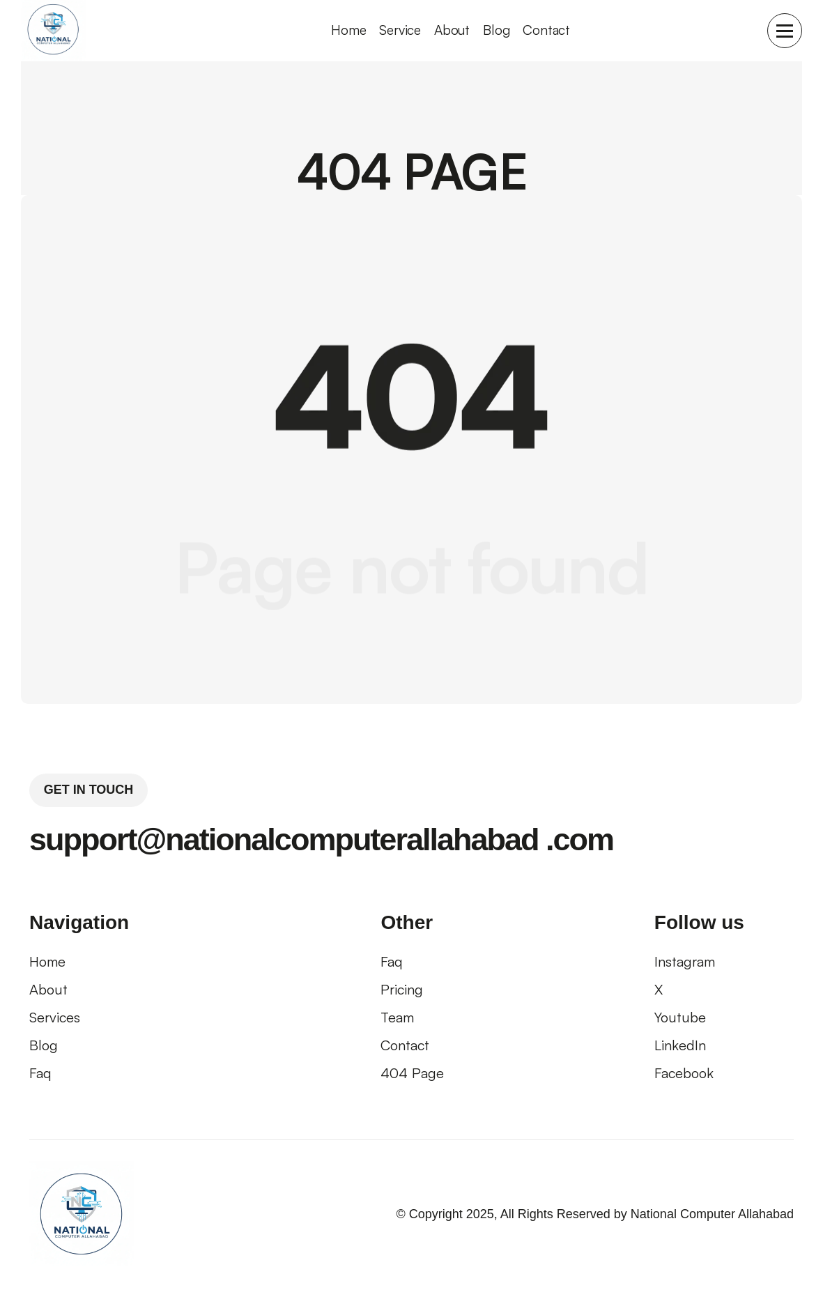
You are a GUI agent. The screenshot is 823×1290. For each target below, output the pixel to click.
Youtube (680, 1017)
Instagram (684, 961)
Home (47, 961)
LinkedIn (680, 1045)
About (452, 30)
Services (54, 1017)
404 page (412, 1073)
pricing (401, 989)
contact (404, 1045)
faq (40, 1073)
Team (397, 1017)
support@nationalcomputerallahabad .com (321, 839)
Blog (496, 30)
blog (43, 1045)
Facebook (684, 1073)
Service (400, 30)
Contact (546, 30)
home (348, 30)
